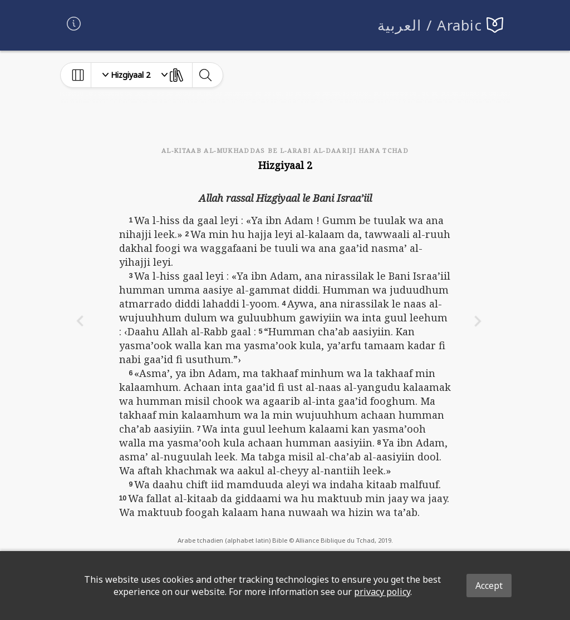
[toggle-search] (205, 75)
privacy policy (382, 592)
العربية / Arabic (430, 25)
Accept (489, 585)
